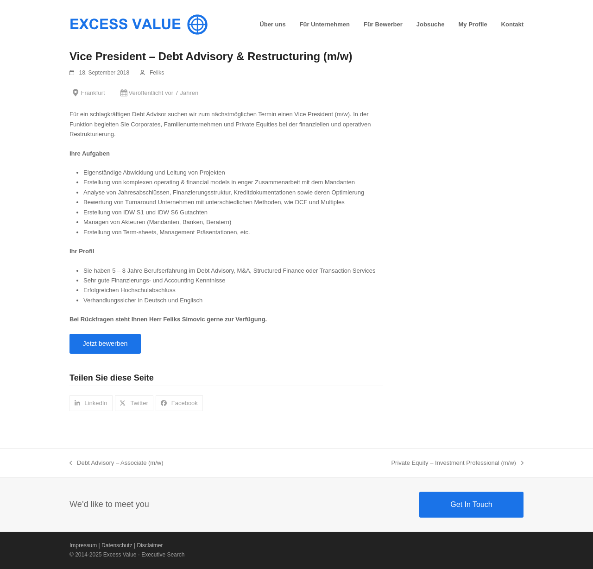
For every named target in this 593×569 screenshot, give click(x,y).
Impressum (83, 545)
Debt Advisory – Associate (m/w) (116, 463)
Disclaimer (150, 545)
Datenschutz (116, 545)
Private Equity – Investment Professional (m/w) (457, 463)
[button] (91, 403)
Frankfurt (93, 92)
